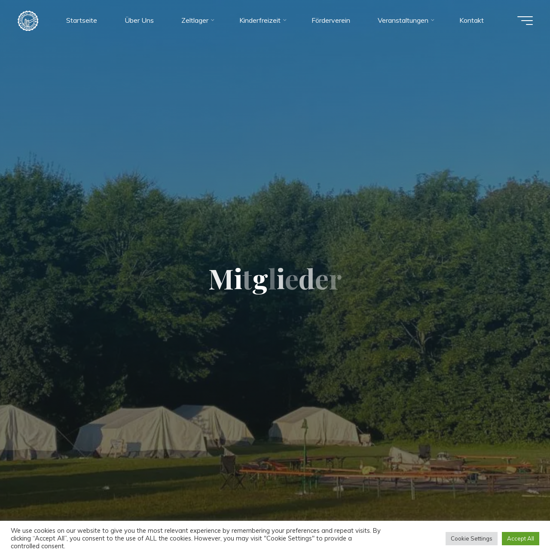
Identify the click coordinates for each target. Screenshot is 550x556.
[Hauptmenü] (525, 20)
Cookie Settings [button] (471, 538)
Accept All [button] (520, 538)
